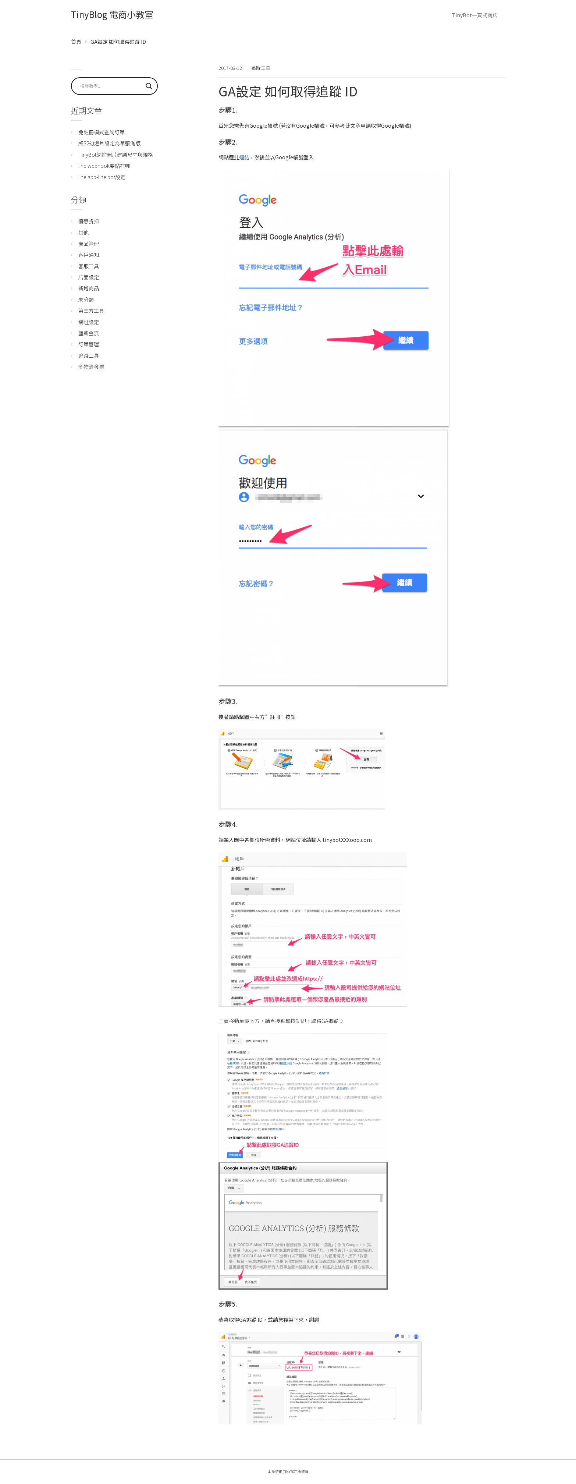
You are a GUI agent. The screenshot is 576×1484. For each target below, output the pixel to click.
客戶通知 (88, 254)
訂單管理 (88, 344)
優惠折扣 (88, 221)
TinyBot (290, 1471)
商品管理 (88, 243)
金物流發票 (91, 366)
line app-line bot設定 (101, 177)
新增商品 (88, 288)
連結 (244, 157)
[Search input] (111, 86)
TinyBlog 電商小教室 (112, 14)
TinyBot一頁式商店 (475, 15)
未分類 (86, 299)
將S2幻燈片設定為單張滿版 (109, 143)
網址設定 (88, 322)
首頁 (76, 41)
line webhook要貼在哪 (104, 165)
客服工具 (88, 266)
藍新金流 (88, 333)
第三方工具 (91, 310)
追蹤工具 (260, 67)
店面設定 (88, 277)
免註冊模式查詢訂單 (101, 132)
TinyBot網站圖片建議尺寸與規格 (115, 154)
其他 (83, 232)
